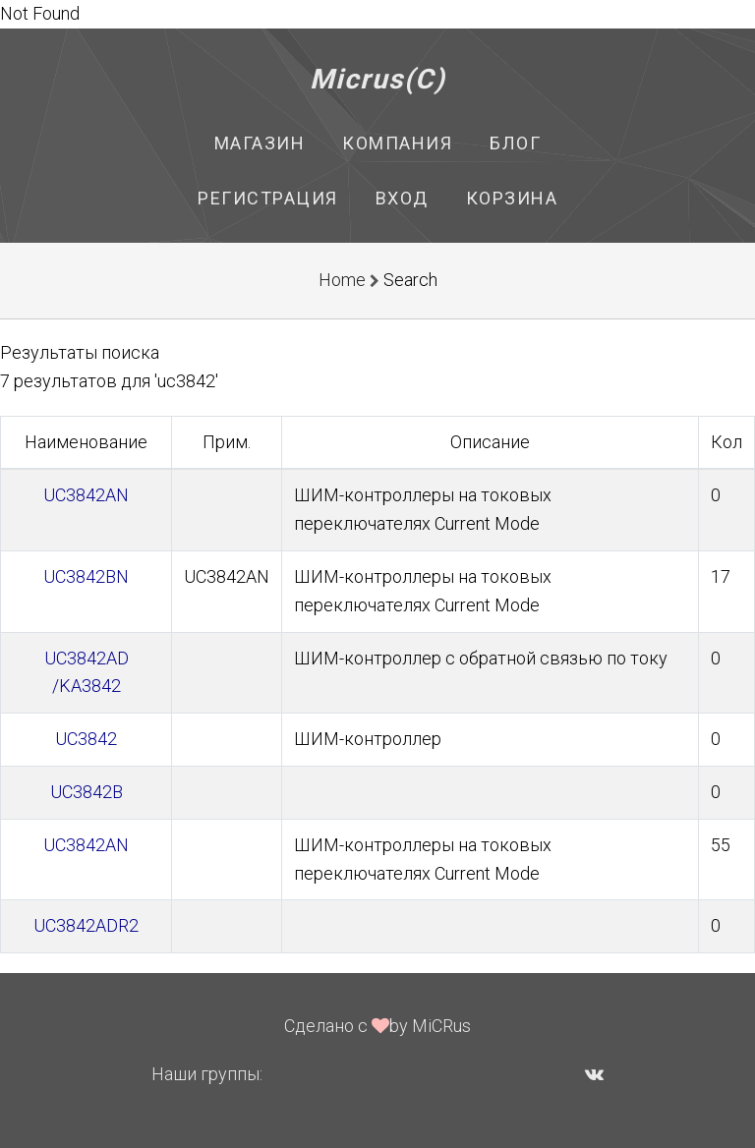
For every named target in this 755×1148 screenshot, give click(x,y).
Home (342, 279)
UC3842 (86, 738)
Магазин (260, 143)
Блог (515, 143)
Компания (397, 143)
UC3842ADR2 (86, 925)
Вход (402, 198)
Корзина (512, 198)
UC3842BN (86, 576)
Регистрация (268, 198)
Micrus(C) (378, 79)
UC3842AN (86, 495)
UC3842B (86, 791)
